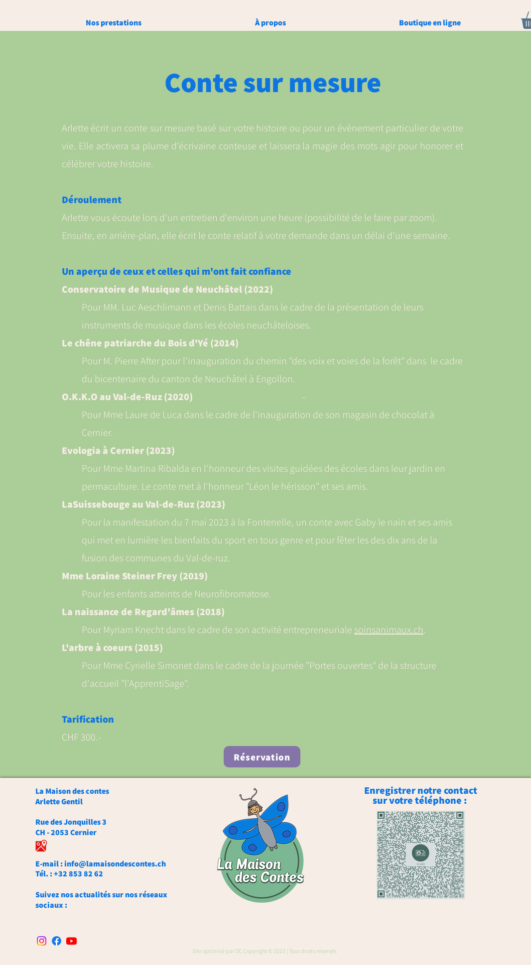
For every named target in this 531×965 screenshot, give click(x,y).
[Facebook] (56, 941)
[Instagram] (41, 941)
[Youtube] (71, 941)
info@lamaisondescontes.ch (115, 863)
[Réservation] (262, 756)
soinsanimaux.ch (388, 629)
